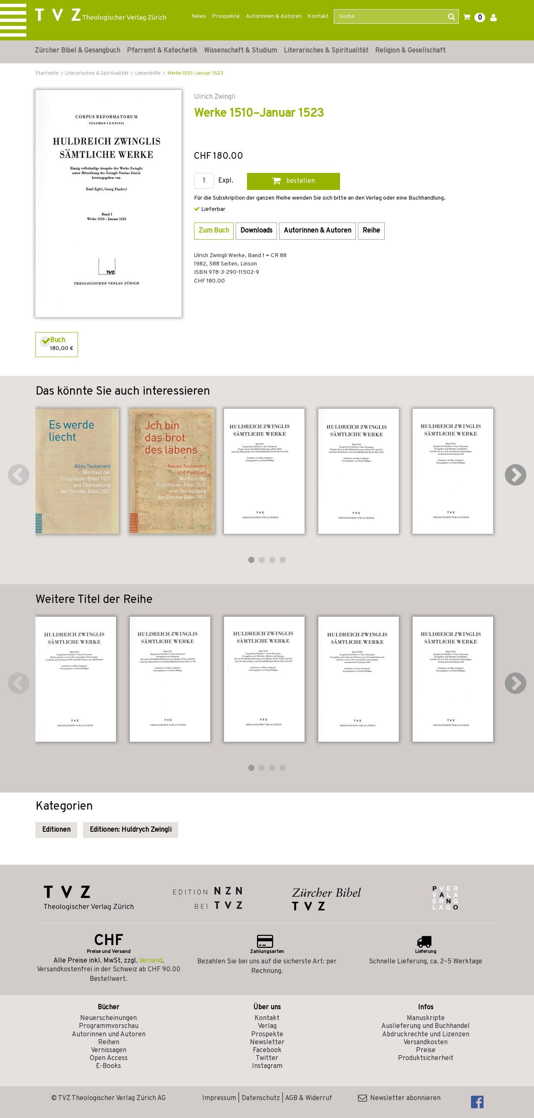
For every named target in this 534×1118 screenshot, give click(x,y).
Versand (150, 961)
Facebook (267, 1050)
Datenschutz (261, 1098)
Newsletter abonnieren (399, 1098)
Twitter (267, 1058)
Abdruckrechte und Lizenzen (425, 1034)
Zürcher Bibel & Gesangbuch (77, 51)
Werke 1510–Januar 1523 (195, 73)
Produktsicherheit (425, 1058)
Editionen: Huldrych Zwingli (130, 830)
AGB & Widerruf (308, 1098)
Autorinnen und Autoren (109, 1034)
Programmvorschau (109, 1026)
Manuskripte (426, 1018)
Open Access (109, 1058)
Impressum (219, 1098)
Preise (426, 1050)
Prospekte (226, 16)
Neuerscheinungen (108, 1018)
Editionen (56, 830)
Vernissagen (108, 1050)
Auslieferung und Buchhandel (425, 1026)
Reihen (108, 1042)
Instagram (267, 1066)
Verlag (267, 1026)
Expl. (225, 181)
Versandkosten (425, 1042)
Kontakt (318, 16)
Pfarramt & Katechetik (162, 51)
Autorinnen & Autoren (274, 16)
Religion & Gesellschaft (410, 51)
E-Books (108, 1066)
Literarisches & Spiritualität (326, 51)
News (198, 16)
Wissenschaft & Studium (240, 51)
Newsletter (267, 1042)
